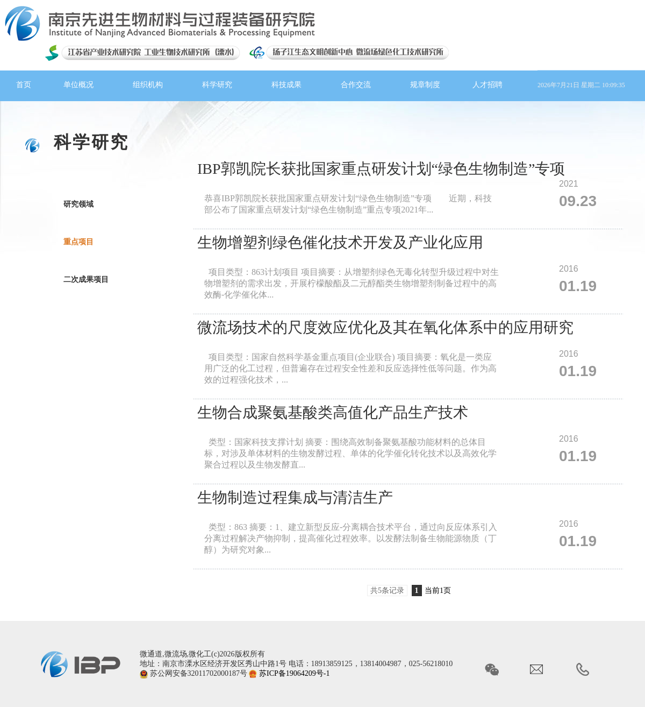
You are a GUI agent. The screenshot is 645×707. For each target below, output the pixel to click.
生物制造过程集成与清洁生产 (295, 497)
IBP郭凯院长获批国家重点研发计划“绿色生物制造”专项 (381, 168)
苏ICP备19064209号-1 (294, 673)
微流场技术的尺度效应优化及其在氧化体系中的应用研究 (385, 327)
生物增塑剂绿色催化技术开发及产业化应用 (340, 242)
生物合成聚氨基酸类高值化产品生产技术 (332, 412)
